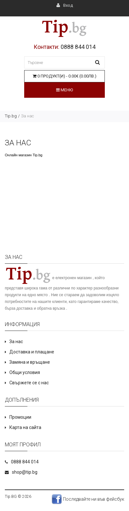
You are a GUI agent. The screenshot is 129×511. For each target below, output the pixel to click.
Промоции (20, 417)
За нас (27, 116)
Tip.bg (11, 116)
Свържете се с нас (29, 382)
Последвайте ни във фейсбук (88, 499)
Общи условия (24, 372)
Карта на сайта (25, 427)
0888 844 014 (78, 46)
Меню (64, 89)
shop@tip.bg (24, 472)
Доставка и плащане (31, 351)
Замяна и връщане (29, 362)
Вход (64, 5)
